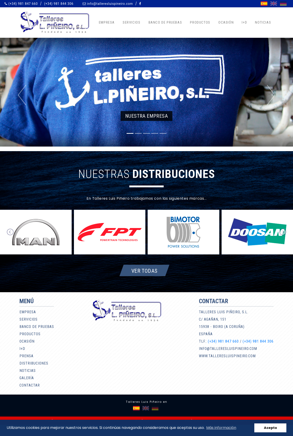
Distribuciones (33, 363)
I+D (244, 22)
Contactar (29, 385)
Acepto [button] (270, 427)
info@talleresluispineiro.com (110, 3)
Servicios (131, 22)
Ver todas (144, 270)
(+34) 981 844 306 (58, 3)
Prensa (26, 356)
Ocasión (226, 22)
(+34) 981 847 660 (23, 3)
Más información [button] (221, 427)
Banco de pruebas (165, 22)
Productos (200, 22)
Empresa (107, 22)
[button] (22, 95)
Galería (26, 378)
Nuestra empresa (146, 116)
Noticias (263, 22)
